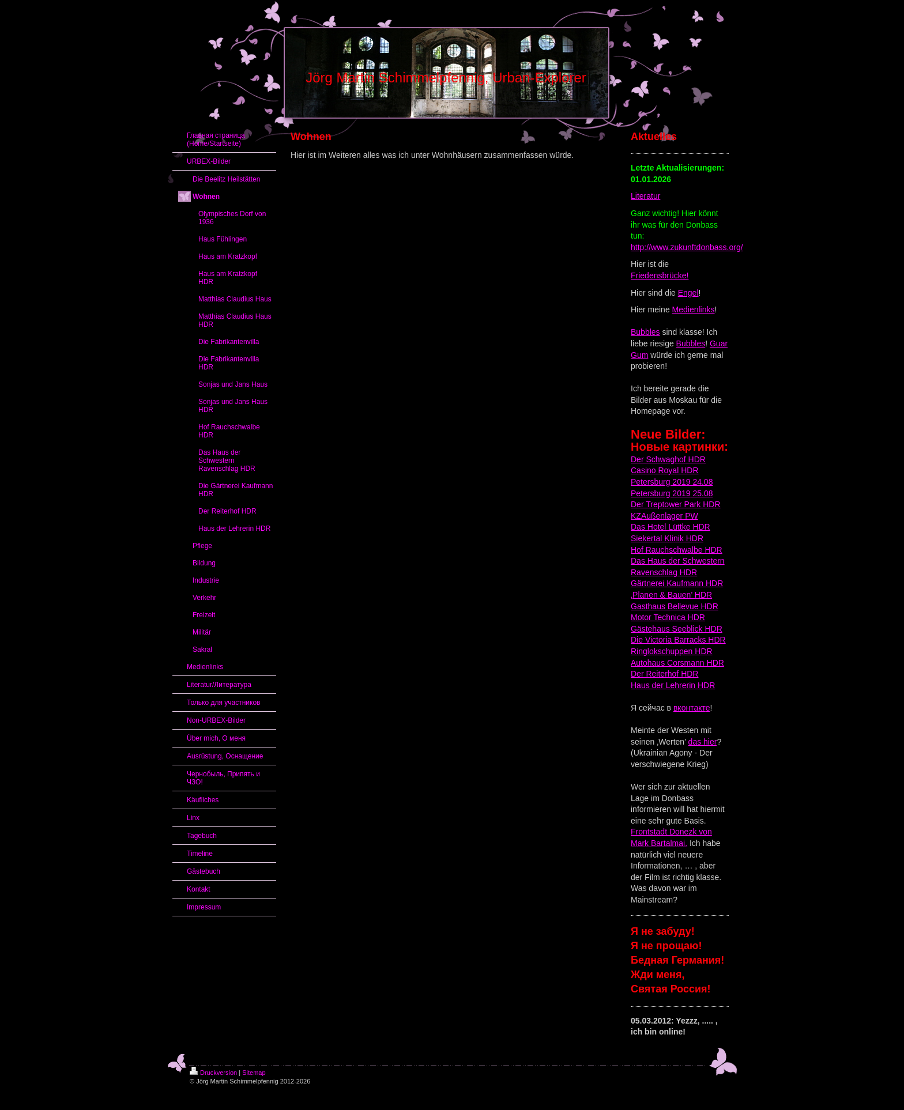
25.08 (702, 493)
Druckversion (213, 1072)
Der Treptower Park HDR (676, 504)
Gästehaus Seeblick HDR (676, 628)
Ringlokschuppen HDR (672, 651)
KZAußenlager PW (664, 515)
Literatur (645, 196)
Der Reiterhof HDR (664, 673)
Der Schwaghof (658, 459)
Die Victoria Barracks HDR (678, 639)
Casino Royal (655, 470)
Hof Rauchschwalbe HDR (676, 549)
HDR (696, 459)
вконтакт (689, 707)
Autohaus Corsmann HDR (677, 662)
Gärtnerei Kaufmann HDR (677, 583)
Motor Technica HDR (668, 617)
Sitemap (253, 1072)
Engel (688, 292)
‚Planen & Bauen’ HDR (671, 594)
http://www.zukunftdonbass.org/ (687, 247)
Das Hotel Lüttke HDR (670, 526)
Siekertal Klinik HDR (667, 538)
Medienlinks (693, 309)
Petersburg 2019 (661, 493)
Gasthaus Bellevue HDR (674, 606)
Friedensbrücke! (659, 275)
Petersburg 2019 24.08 (672, 481)
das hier (702, 741)
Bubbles (645, 332)
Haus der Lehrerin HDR (673, 685)
